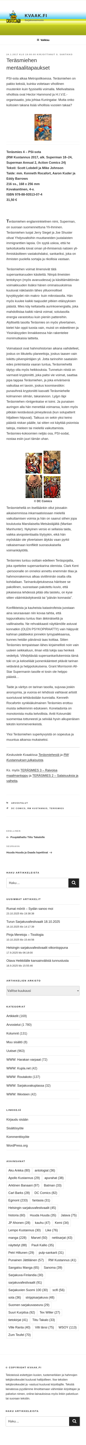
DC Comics (18, 808)
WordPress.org (17, 1145)
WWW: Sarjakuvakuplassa (25, 1085)
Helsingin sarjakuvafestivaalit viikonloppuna (37, 947)
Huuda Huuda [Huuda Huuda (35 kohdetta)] (43, 1215)
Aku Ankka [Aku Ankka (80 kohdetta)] (19, 1170)
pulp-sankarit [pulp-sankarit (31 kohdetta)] (51, 1252)
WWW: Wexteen (18, 1094)
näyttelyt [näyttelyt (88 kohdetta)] (17, 1245)
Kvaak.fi (36, 15)
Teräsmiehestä (48, 755)
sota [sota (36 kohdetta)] (14, 1297)
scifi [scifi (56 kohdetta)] (58, 1290)
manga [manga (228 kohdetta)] (17, 1237)
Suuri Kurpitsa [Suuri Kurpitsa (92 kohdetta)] (21, 1312)
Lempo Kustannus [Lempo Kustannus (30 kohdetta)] (24, 1230)
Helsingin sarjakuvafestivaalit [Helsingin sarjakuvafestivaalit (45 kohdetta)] (32, 1208)
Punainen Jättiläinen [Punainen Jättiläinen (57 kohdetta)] (26, 1260)
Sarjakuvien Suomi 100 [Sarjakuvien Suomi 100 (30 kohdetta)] (28, 1290)
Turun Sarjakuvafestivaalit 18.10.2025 (33, 921)
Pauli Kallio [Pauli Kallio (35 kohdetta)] (42, 1245)
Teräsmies (56, 808)
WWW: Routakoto (19, 1077)
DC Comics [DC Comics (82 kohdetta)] (45, 1193)
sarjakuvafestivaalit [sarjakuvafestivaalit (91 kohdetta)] (25, 1282)
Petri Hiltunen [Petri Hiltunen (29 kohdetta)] (21, 1252)
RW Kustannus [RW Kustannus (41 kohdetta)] (62, 1260)
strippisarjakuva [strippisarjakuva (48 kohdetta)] (40, 1297)
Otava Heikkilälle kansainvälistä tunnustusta (37, 960)
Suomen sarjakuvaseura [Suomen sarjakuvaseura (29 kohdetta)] (28, 1305)
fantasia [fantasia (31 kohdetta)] (41, 1200)
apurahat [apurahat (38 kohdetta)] (54, 1178)
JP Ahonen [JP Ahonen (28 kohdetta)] (19, 1223)
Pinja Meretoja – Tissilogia (25, 934)
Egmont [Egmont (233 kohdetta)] (18, 1200)
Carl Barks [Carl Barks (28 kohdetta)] (19, 1193)
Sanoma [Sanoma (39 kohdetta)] (53, 1267)
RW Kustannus (38, 808)
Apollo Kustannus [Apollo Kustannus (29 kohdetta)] (24, 1178)
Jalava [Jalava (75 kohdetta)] (69, 1215)
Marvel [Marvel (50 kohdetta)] (39, 1237)
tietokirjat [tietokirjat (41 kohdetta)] (18, 1320)
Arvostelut (19, 803)
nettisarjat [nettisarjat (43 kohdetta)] (62, 1237)
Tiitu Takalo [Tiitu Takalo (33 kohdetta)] (43, 1320)
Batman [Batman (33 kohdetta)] (52, 1185)
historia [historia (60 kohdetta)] (16, 1215)
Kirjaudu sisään (17, 1119)
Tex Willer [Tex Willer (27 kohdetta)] (50, 1312)
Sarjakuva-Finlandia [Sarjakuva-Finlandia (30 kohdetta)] (25, 1275)
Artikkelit (12, 1016)
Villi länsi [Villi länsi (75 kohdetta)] (44, 1327)
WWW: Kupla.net (18, 1068)
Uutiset (11, 1051)
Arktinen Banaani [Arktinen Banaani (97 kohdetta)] (23, 1185)
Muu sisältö (14, 1042)
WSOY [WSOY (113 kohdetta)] (67, 1327)
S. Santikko (64, 54)
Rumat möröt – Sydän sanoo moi (29, 908)
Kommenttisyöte (17, 1137)
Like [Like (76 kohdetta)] (51, 1230)
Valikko (43, 39)
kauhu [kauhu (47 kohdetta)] (42, 1223)
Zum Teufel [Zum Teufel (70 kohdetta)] (19, 1335)
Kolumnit (12, 1033)
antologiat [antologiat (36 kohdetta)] (45, 1170)
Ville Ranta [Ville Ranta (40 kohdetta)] (19, 1327)
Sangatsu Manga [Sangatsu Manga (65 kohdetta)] (23, 1267)
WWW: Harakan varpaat (23, 1059)
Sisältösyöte (15, 1128)
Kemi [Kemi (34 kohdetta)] (62, 1223)
